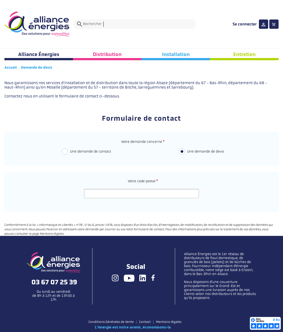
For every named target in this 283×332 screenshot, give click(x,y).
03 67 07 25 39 (54, 282)
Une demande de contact (90, 151)
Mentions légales (169, 322)
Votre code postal (141, 181)
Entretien (244, 54)
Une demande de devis (205, 151)
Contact (145, 322)
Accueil (10, 68)
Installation (176, 54)
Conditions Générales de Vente (111, 322)
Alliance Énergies (38, 54)
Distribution (107, 54)
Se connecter (245, 24)
